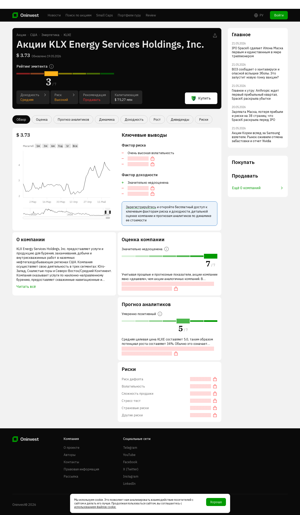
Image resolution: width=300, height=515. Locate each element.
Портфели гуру (129, 6)
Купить (201, 98)
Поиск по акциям (78, 6)
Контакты (71, 462)
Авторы (69, 455)
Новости (54, 6)
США (33, 35)
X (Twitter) (130, 469)
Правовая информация (81, 469)
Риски (203, 119)
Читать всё (26, 286)
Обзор (21, 119)
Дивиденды (180, 119)
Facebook (130, 462)
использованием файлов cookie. (95, 507)
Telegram (130, 448)
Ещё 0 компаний (257, 188)
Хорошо (216, 502)
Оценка (42, 119)
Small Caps (104, 6)
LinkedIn (129, 484)
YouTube (129, 455)
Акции (21, 35)
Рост (157, 119)
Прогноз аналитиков (73, 119)
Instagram (130, 476)
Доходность (134, 119)
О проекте (71, 448)
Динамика (107, 119)
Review (151, 6)
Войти (279, 6)
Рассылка (71, 476)
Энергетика (50, 35)
